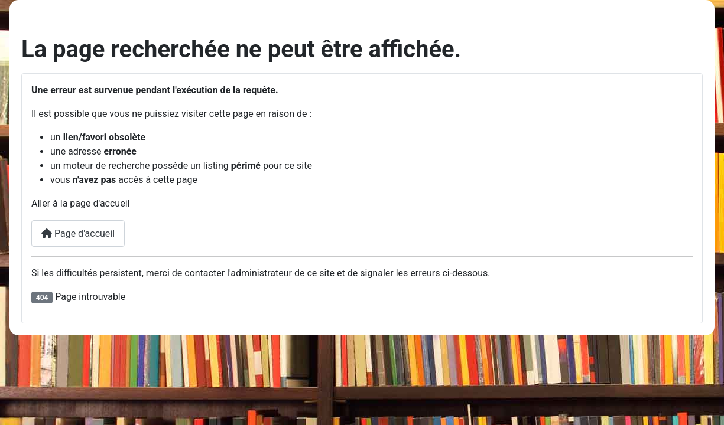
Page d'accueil (78, 233)
